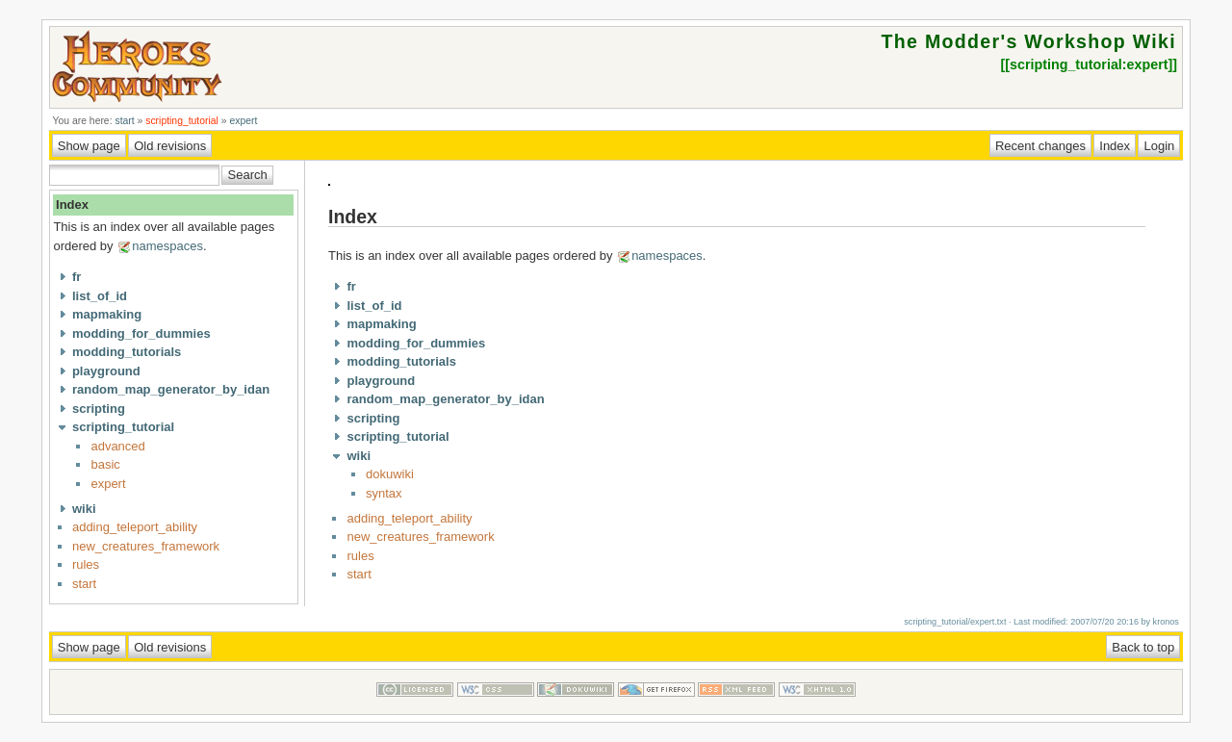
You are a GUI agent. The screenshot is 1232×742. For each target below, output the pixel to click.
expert (243, 120)
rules (85, 564)
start (124, 120)
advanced (117, 446)
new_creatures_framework (145, 546)
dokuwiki (390, 474)
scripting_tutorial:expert (1089, 64)
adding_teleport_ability (134, 527)
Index (72, 204)
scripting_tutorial (181, 120)
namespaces (167, 246)
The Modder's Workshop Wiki (1029, 41)
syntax (384, 493)
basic (104, 464)
